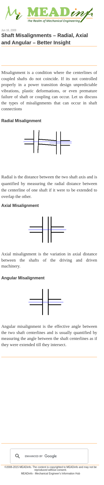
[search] (48, 456)
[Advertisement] (49, 55)
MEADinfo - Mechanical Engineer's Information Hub (50, 473)
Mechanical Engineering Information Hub (52, 13)
